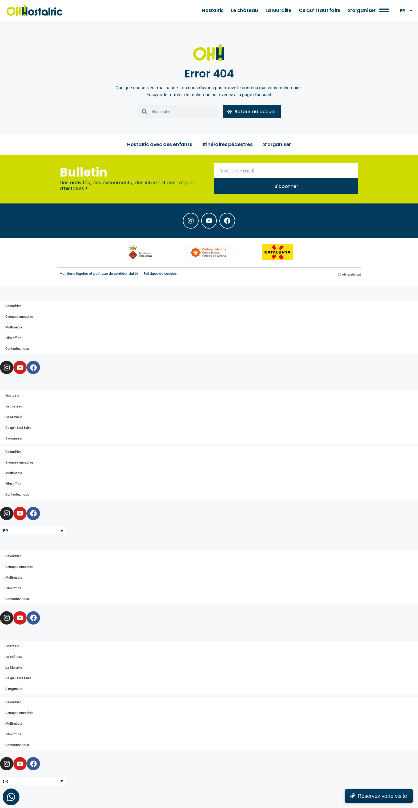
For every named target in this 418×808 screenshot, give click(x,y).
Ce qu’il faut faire (319, 10)
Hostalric (213, 10)
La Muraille (278, 10)
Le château (244, 10)
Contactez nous (17, 349)
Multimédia (13, 328)
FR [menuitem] (402, 10)
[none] (406, 10)
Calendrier (13, 307)
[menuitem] (406, 10)
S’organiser (362, 10)
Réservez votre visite (382, 796)
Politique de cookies (160, 274)
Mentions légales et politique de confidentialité (99, 274)
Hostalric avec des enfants (159, 144)
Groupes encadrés (19, 317)
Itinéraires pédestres (228, 144)
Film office (13, 339)
